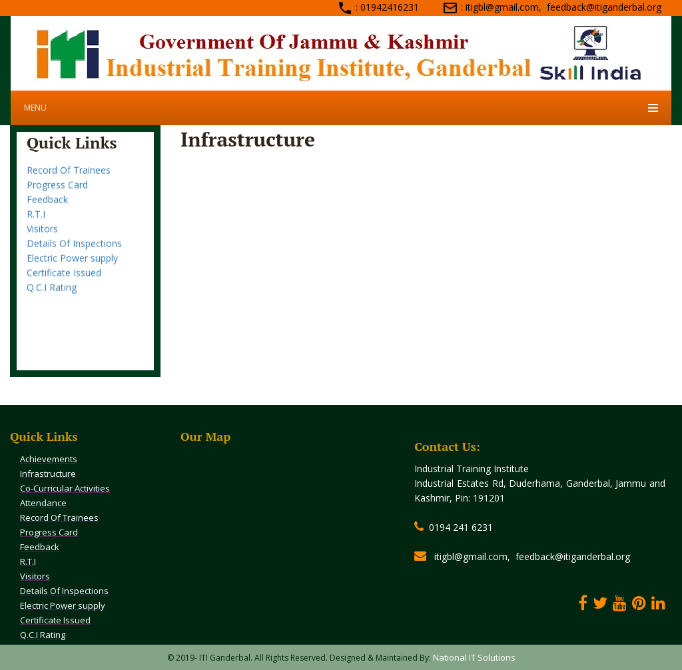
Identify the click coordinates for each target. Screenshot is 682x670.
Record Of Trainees (69, 176)
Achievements (48, 459)
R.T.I (36, 220)
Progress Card (57, 191)
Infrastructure (48, 474)
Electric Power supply (72, 264)
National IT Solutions (474, 657)
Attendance (51, 162)
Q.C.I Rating (52, 294)
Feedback (47, 206)
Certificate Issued (64, 279)
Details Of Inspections (74, 250)
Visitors (42, 235)
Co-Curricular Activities (65, 488)
